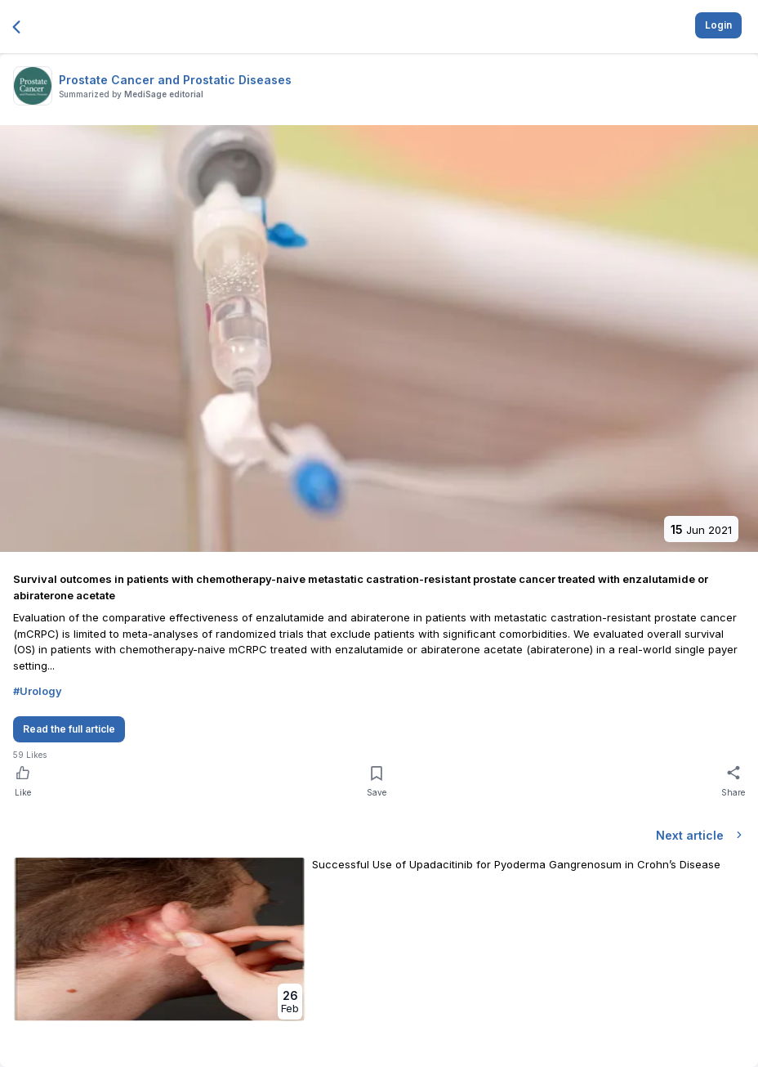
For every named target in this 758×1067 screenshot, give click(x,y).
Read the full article (69, 729)
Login (718, 25)
